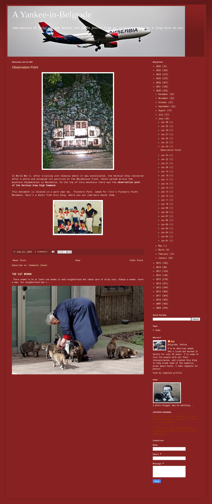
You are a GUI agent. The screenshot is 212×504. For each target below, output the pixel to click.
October (163, 102)
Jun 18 (165, 175)
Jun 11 (165, 200)
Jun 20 (165, 167)
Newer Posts (19, 260)
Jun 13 (165, 191)
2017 (159, 271)
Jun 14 (165, 187)
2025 (159, 70)
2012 (159, 291)
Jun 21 (165, 163)
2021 (159, 86)
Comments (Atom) (38, 265)
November (163, 98)
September (164, 106)
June (161, 118)
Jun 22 (165, 159)
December (163, 94)
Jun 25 (165, 142)
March (162, 249)
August (162, 110)
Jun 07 (165, 216)
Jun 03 (165, 232)
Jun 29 (165, 126)
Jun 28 (165, 130)
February (163, 253)
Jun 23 (165, 155)
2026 (159, 66)
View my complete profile (167, 372)
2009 (159, 303)
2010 (159, 299)
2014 (159, 283)
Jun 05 (165, 224)
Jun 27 (165, 134)
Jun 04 (165, 228)
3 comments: (42, 251)
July (161, 114)
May (160, 245)
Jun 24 (165, 146)
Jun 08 (165, 212)
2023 (159, 78)
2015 (159, 279)
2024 (159, 74)
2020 (159, 90)
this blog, (60, 194)
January (163, 257)
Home (77, 260)
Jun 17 (165, 179)
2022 (159, 82)
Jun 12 (165, 195)
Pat (173, 341)
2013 (159, 287)
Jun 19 (165, 171)
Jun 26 (165, 138)
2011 (159, 295)
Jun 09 (165, 208)
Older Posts (136, 260)
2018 (159, 267)
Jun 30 (165, 122)
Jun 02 (165, 236)
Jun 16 (165, 183)
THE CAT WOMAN (21, 274)
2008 (159, 307)
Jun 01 (165, 240)
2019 (159, 263)
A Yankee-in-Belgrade (51, 14)
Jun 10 (165, 204)
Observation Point (25, 67)
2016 (159, 275)
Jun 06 (165, 220)
